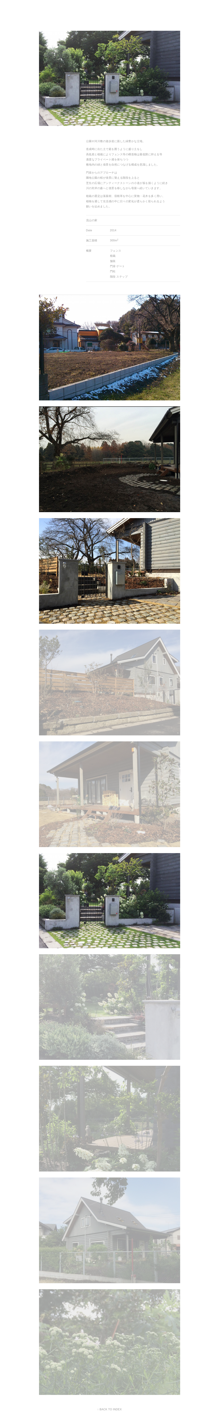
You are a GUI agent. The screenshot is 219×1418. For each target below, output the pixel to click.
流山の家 (91, 220)
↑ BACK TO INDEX (109, 1409)
